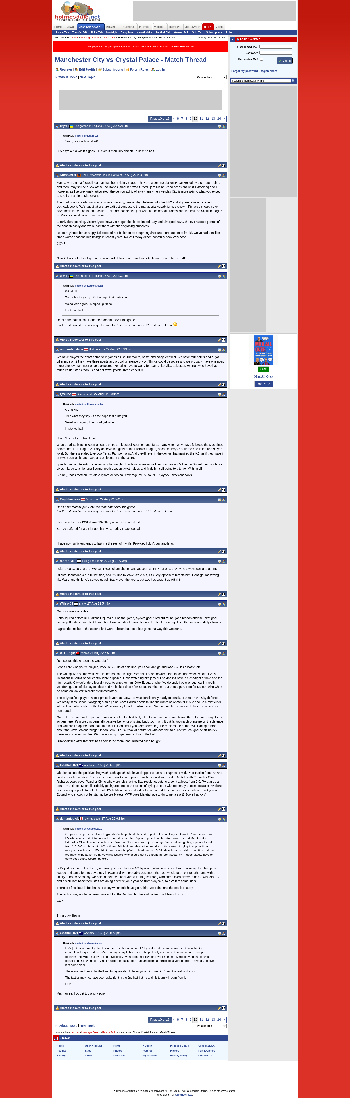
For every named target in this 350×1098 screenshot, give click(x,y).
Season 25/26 (206, 1045)
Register (66, 69)
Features (147, 1050)
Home (74, 37)
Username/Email (247, 47)
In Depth (147, 1045)
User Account (93, 1045)
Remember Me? (248, 59)
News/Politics (145, 32)
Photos (117, 1050)
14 (219, 118)
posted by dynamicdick (88, 943)
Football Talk (163, 32)
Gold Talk (197, 32)
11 (201, 118)
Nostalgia (111, 32)
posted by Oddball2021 (88, 828)
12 (207, 118)
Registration (149, 1055)
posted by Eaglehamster (89, 285)
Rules (229, 32)
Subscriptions (214, 32)
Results (61, 1050)
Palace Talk (62, 32)
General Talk (181, 32)
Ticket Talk (97, 32)
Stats (88, 1050)
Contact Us (205, 1055)
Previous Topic (66, 77)
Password (252, 53)
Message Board (90, 37)
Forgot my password (244, 71)
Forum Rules (139, 69)
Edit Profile (87, 69)
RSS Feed (119, 1055)
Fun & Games (206, 1050)
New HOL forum (184, 46)
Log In (160, 69)
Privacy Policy (179, 1055)
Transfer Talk (79, 32)
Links (88, 1055)
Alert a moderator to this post (80, 165)
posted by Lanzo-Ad (86, 135)
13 (213, 118)
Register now (268, 71)
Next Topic (87, 77)
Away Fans (127, 32)
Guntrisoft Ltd (183, 1094)
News (116, 1045)
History (61, 1055)
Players (174, 1050)
